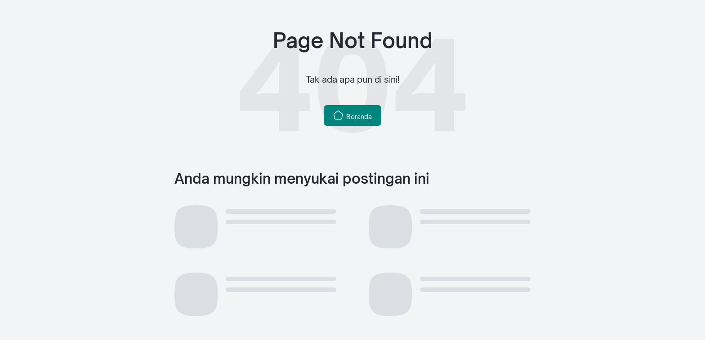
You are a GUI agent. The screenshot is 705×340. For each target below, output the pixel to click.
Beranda (352, 115)
